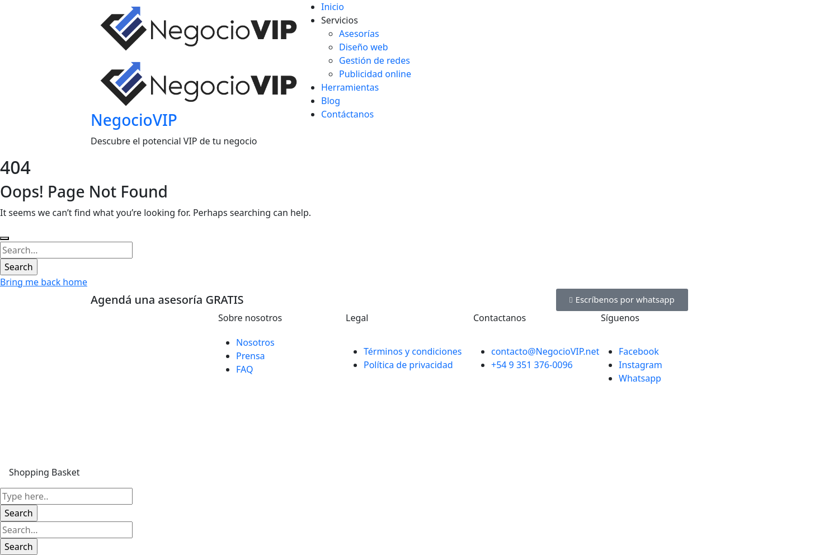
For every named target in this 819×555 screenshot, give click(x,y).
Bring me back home (43, 282)
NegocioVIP (134, 119)
